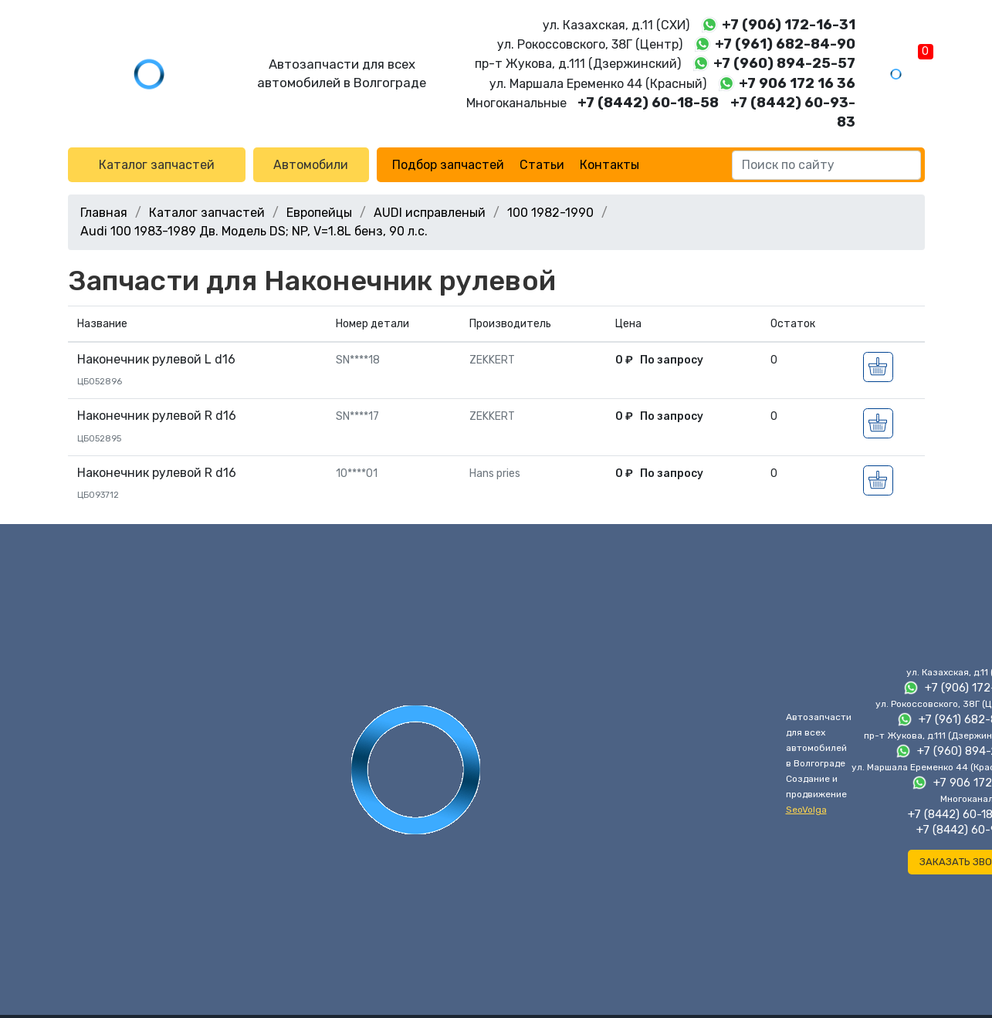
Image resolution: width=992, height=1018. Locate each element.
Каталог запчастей (157, 164)
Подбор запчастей (448, 164)
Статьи (542, 164)
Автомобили (310, 164)
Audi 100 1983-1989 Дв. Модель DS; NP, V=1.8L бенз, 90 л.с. (254, 231)
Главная (103, 212)
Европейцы (319, 212)
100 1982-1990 (550, 212)
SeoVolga (806, 809)
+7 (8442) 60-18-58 (648, 102)
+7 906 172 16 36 (797, 83)
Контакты (609, 164)
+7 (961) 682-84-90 (785, 44)
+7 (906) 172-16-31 (788, 24)
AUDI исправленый (430, 212)
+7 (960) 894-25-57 (784, 63)
